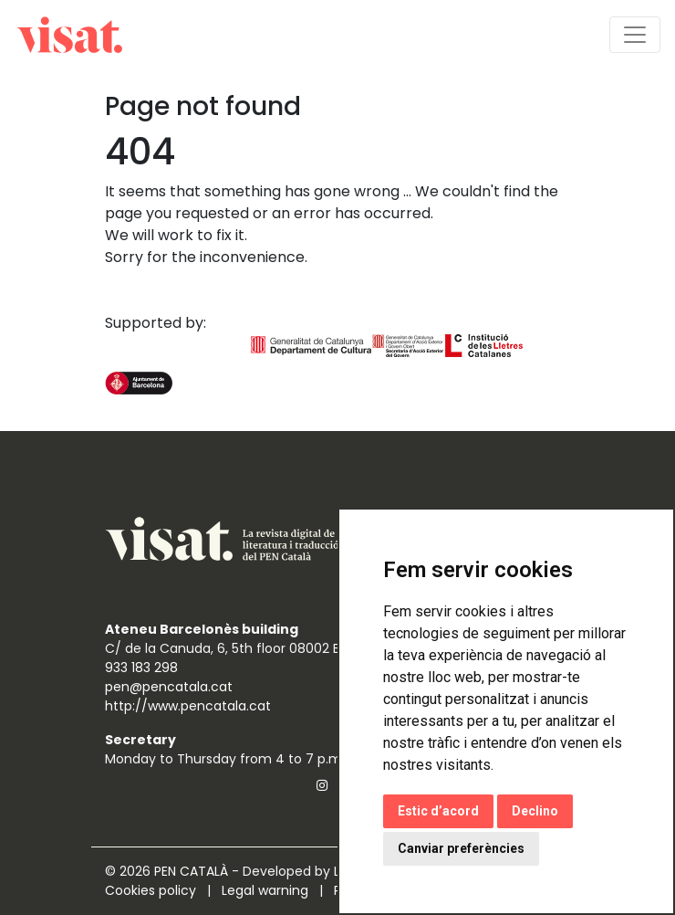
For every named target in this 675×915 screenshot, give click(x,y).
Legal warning (267, 890)
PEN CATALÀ (191, 871)
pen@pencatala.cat (169, 687)
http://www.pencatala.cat (188, 706)
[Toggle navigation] (634, 34)
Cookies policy (152, 890)
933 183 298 (141, 667)
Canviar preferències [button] (461, 848)
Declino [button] (535, 811)
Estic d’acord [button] (438, 811)
